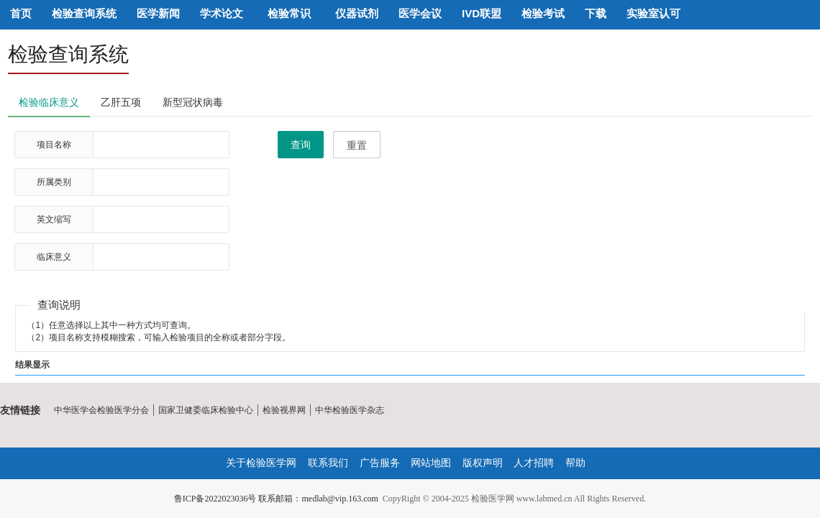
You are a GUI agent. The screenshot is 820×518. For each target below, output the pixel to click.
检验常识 (289, 13)
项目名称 (54, 145)
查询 (301, 144)
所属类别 (54, 182)
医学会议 (420, 13)
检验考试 (543, 13)
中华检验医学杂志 (349, 410)
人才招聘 (534, 462)
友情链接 (20, 410)
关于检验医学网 (261, 462)
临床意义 (54, 257)
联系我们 (328, 462)
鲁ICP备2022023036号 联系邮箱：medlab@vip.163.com (276, 499)
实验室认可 (653, 13)
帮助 (575, 462)
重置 (357, 145)
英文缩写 (54, 219)
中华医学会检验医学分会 (101, 410)
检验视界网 (284, 410)
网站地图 (431, 462)
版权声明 (483, 462)
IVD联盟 (481, 13)
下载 (595, 13)
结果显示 (32, 365)
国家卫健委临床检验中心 (205, 410)
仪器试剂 (356, 13)
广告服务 (380, 462)
